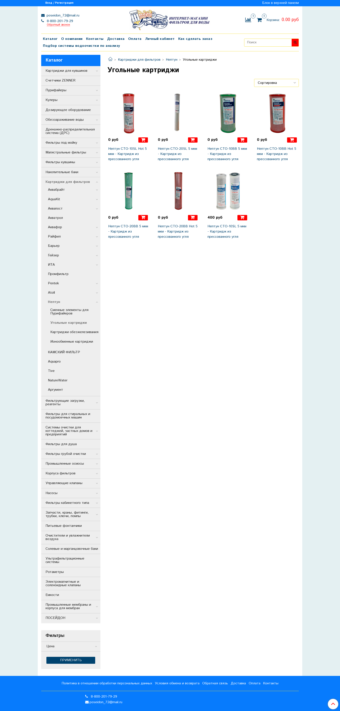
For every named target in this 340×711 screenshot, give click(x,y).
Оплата (135, 38)
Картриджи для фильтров (139, 59)
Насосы (51, 493)
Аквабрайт (56, 189)
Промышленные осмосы (65, 463)
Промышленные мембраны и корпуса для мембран (68, 606)
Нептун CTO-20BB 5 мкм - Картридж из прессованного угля (128, 231)
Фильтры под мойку (61, 142)
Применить (71, 660)
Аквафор (55, 227)
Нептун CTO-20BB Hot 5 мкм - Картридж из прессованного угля (178, 231)
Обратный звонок (58, 25)
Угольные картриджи (68, 322)
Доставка (116, 38)
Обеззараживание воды (65, 119)
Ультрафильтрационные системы (65, 560)
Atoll (51, 292)
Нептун (171, 59)
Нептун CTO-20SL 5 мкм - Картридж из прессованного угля (177, 154)
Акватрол (55, 217)
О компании (72, 38)
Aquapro (54, 361)
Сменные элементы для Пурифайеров (69, 312)
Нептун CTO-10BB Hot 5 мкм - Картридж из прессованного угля (276, 154)
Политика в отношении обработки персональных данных (107, 683)
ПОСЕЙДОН (55, 617)
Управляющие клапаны (64, 483)
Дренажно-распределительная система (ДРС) (70, 131)
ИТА (51, 264)
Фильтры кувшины (60, 162)
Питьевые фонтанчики (64, 525)
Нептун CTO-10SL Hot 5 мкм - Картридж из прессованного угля (127, 154)
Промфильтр (58, 274)
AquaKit (54, 199)
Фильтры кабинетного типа (67, 502)
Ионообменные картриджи (71, 341)
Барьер (54, 245)
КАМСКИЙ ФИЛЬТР (64, 352)
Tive (51, 370)
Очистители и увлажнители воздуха (68, 537)
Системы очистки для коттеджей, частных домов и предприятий (69, 431)
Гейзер (53, 255)
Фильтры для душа (61, 444)
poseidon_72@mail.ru (62, 15)
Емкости (52, 594)
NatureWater (57, 380)
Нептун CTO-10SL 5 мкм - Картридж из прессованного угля (227, 231)
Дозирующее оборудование (68, 109)
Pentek (53, 283)
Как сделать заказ (195, 38)
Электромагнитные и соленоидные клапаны (63, 583)
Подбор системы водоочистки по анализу (81, 45)
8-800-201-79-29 (59, 21)
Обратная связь (215, 683)
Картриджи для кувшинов (66, 70)
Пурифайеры (56, 90)
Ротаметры (55, 571)
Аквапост (55, 208)
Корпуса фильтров (60, 473)
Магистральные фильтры (66, 152)
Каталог (50, 38)
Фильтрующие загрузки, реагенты (65, 402)
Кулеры (51, 100)
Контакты (95, 38)
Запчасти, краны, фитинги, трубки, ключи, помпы (67, 514)
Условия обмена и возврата (177, 683)
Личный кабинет (160, 38)
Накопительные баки (62, 172)
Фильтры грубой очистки (66, 453)
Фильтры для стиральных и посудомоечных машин (68, 416)
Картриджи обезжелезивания (74, 332)
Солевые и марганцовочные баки (72, 548)
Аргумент (55, 389)
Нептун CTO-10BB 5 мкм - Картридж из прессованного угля (227, 154)
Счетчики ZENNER (60, 80)
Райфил (54, 236)
